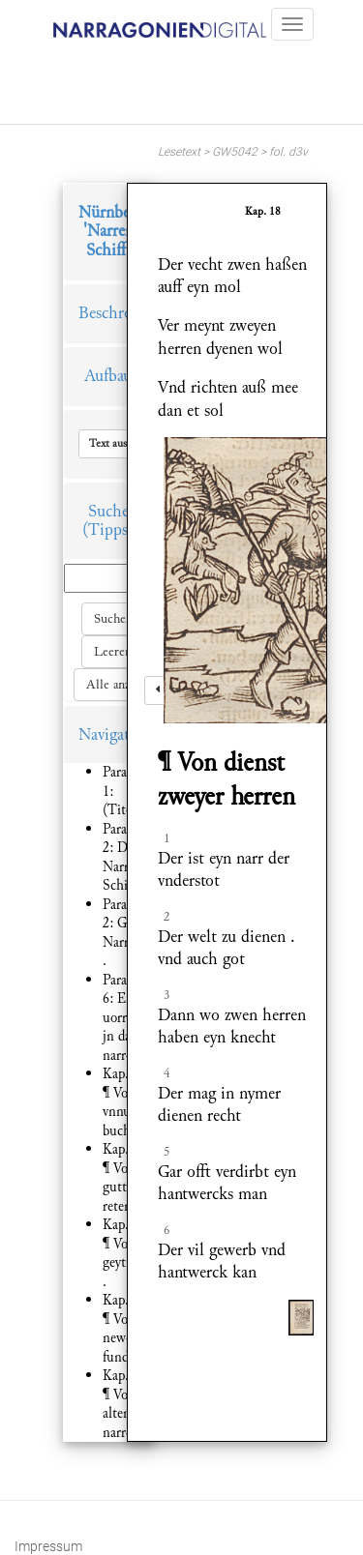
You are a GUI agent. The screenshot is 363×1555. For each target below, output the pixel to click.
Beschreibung (123, 313)
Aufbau (108, 376)
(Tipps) (108, 529)
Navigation (115, 734)
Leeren (113, 651)
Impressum (48, 1546)
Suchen (113, 619)
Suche (108, 511)
